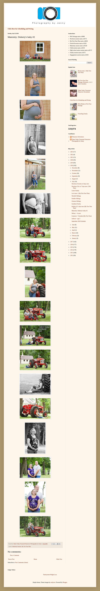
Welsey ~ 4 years (76, 213)
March (74, 233)
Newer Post (11, 559)
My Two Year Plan (26, 546)
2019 (71, 163)
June (73, 224)
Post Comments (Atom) (21, 562)
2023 (71, 152)
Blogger (65, 582)
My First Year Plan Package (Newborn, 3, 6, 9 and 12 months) (85, 82)
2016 (71, 244)
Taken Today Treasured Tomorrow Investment (84, 91)
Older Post (59, 559)
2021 (71, 157)
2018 (71, 165)
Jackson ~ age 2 (76, 218)
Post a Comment (14, 555)
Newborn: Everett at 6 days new (80, 184)
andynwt (53, 582)
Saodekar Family (76, 204)
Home (35, 559)
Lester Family (75, 190)
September (75, 176)
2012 (71, 255)
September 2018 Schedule (79, 221)
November (75, 170)
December (75, 168)
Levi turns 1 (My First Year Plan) (81, 193)
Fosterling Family (83, 114)
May (73, 227)
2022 (71, 154)
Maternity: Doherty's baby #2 (80, 210)
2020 (71, 160)
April (73, 230)
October (74, 173)
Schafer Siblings (76, 198)
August (74, 179)
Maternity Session (16, 546)
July (73, 181)
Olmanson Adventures (78, 137)
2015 (71, 247)
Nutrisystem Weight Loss (50, 574)
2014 (71, 250)
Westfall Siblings (76, 196)
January (74, 238)
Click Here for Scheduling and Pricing (20, 29)
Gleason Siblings (76, 201)
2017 (71, 241)
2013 (71, 252)
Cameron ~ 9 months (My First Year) (82, 216)
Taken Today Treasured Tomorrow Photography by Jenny (81, 140)
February (74, 235)
